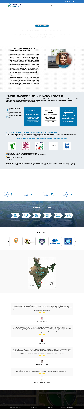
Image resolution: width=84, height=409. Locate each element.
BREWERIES (26, 220)
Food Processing (15, 220)
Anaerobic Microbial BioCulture (50, 111)
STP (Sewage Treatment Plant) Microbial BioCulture (68, 112)
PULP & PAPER (36, 220)
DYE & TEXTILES (68, 220)
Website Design (63, 407)
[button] (7, 146)
